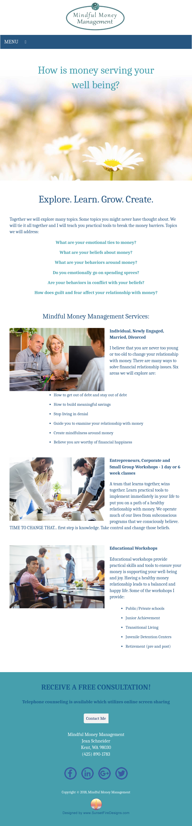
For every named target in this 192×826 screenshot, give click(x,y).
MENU (11, 42)
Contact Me (96, 718)
